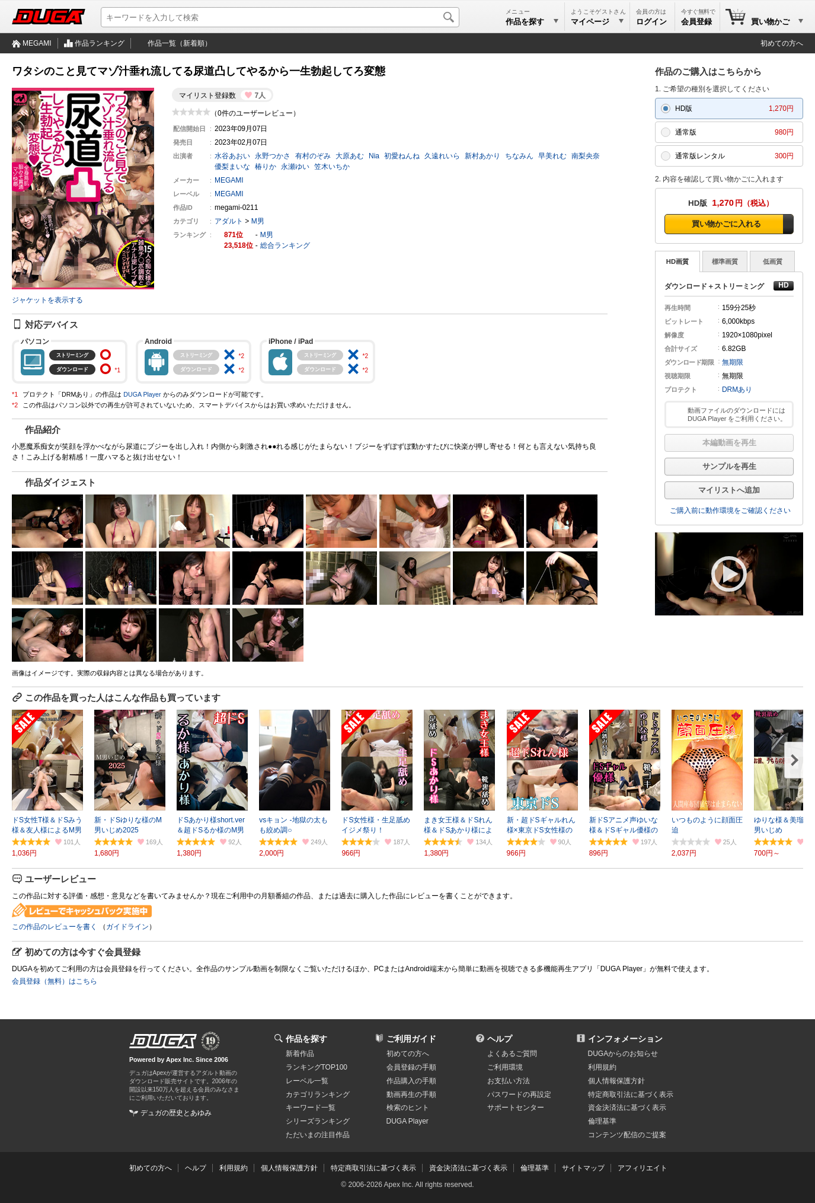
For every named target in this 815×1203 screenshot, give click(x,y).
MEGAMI (37, 43)
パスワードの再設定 (519, 1094)
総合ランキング (285, 245)
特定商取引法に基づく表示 (373, 1168)
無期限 (732, 362)
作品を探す (306, 1039)
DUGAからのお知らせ (623, 1053)
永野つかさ (272, 156)
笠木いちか (332, 166)
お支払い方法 (508, 1081)
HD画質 (677, 261)
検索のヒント (407, 1107)
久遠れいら (442, 156)
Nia (374, 156)
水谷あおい (232, 156)
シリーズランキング (318, 1121)
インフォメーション (625, 1039)
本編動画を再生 (729, 442)
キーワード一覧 (310, 1107)
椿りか (265, 166)
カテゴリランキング (318, 1094)
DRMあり (737, 389)
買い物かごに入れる (726, 223)
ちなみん (519, 156)
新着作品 (300, 1053)
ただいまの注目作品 (318, 1135)
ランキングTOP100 (316, 1067)
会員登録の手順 (411, 1067)
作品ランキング (99, 43)
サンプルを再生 (729, 466)
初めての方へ (781, 43)
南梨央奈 (585, 156)
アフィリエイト (642, 1168)
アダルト (229, 221)
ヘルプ (499, 1039)
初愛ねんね (402, 156)
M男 (257, 221)
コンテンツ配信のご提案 (627, 1135)
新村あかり (482, 156)
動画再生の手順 (411, 1094)
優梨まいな (232, 166)
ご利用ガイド (411, 1039)
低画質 (772, 261)
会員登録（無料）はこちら (54, 981)
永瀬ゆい (295, 166)
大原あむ (349, 156)
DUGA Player (142, 394)
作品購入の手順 (411, 1081)
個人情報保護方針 (616, 1081)
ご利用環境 (505, 1067)
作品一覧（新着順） (180, 43)
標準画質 (725, 261)
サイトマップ (583, 1168)
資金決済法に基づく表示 (468, 1168)
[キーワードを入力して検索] (280, 17)
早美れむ (552, 156)
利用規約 (602, 1067)
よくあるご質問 (512, 1053)
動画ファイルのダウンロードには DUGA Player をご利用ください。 (737, 414)
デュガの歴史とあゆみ (176, 1113)
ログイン (651, 21)
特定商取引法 (630, 1094)
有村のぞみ (313, 156)
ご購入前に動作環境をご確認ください (730, 510)
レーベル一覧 (307, 1081)
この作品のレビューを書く (54, 927)
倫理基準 (602, 1121)
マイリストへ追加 (729, 490)
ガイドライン (127, 927)
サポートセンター (515, 1107)
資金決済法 (627, 1107)
